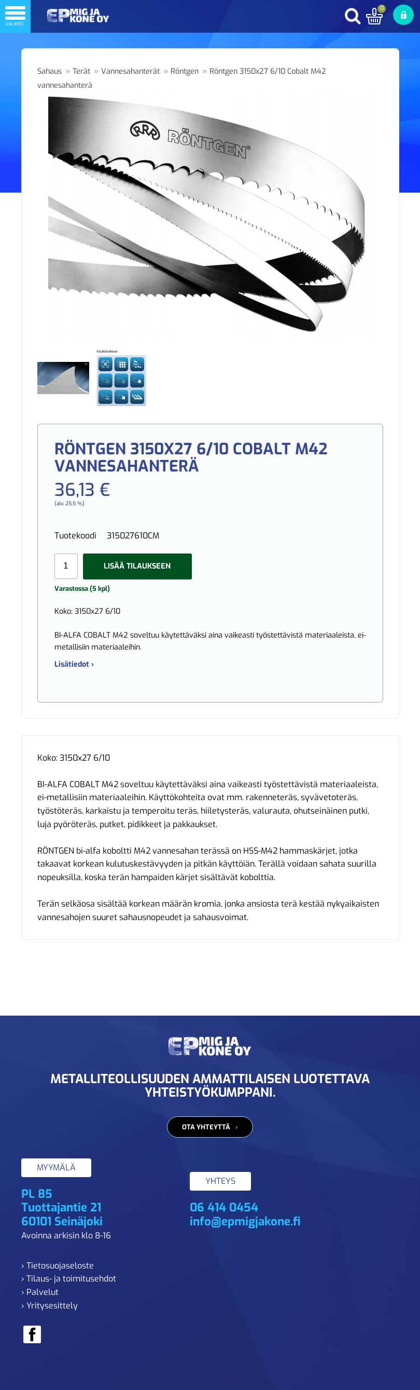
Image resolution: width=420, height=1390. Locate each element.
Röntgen (185, 71)
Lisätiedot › (74, 664)
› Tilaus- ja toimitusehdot (68, 1278)
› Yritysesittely (49, 1305)
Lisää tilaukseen (137, 566)
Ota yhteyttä (206, 1127)
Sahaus (49, 71)
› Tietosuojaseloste (57, 1265)
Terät (81, 71)
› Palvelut (40, 1292)
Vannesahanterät (130, 71)
